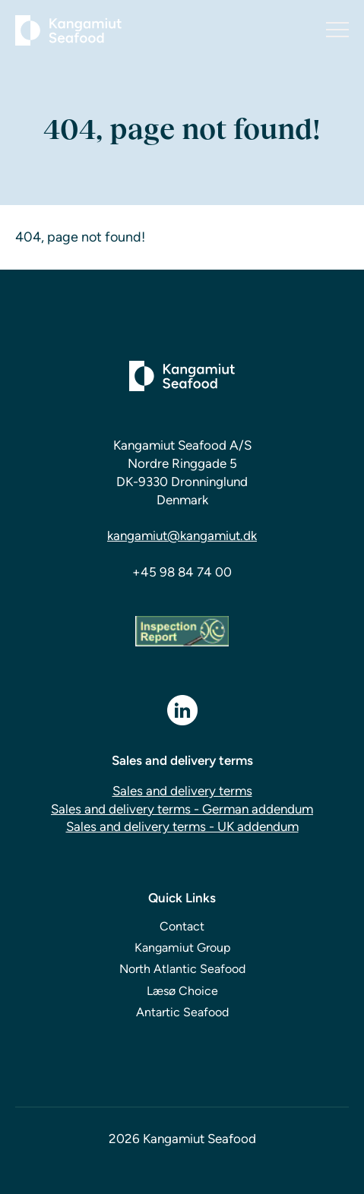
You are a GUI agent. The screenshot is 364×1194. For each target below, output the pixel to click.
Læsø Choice (182, 991)
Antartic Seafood (182, 1012)
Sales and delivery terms (182, 790)
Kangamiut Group (182, 947)
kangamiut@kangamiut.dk (182, 535)
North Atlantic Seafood (182, 969)
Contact (182, 926)
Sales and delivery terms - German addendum (182, 809)
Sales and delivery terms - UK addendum (182, 826)
